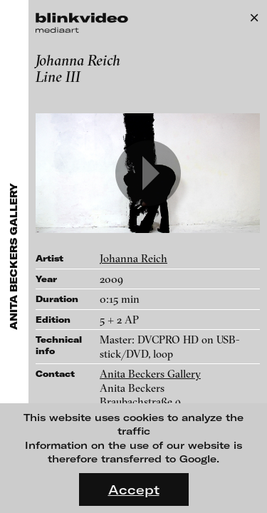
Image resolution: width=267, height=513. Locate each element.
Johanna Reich (133, 258)
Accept (133, 489)
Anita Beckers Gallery (150, 373)
